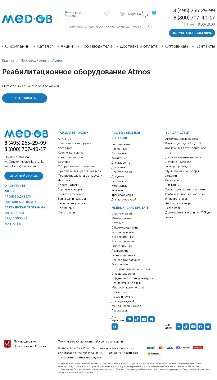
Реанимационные (123, 255)
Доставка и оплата (139, 46)
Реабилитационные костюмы (185, 194)
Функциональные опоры (182, 171)
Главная (8, 60)
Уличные (117, 190)
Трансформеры (122, 195)
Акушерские (120, 250)
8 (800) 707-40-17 (194, 18)
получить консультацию (192, 33)
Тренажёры (66, 208)
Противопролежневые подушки (80, 175)
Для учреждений (123, 301)
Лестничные (120, 181)
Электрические (122, 172)
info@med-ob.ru (25, 166)
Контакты (205, 46)
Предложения (15, 218)
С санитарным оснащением (131, 269)
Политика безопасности (75, 341)
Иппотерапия (67, 212)
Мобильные (119, 185)
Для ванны (119, 167)
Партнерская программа (24, 207)
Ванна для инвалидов (72, 198)
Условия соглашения (110, 341)
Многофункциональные (128, 287)
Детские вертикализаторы (183, 157)
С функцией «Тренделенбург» (132, 278)
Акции (67, 46)
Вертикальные (121, 144)
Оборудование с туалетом (76, 166)
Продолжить (25, 98)
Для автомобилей (124, 199)
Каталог (45, 46)
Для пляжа (65, 180)
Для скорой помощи (126, 260)
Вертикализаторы (70, 189)
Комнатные (119, 158)
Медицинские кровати (130, 207)
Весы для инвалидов (72, 203)
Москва (71, 16)
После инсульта (122, 297)
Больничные (120, 264)
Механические (122, 218)
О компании (17, 46)
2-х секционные (123, 232)
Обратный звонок (24, 175)
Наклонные (119, 149)
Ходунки (171, 175)
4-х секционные (123, 241)
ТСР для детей (177, 132)
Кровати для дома (70, 194)
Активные (64, 139)
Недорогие (119, 292)
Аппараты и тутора (178, 203)
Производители (96, 46)
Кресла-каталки (68, 185)
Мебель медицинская (126, 306)
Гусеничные (119, 153)
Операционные (122, 246)
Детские (117, 223)
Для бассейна (121, 162)
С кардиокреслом (124, 273)
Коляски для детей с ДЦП (183, 143)
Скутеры (64, 162)
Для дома (118, 176)
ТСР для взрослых (73, 132)
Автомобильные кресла (181, 139)
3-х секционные (123, 237)
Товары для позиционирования (186, 189)
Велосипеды (173, 180)
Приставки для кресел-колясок (79, 171)
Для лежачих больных (126, 283)
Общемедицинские (125, 227)
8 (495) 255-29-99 (194, 11)
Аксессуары (120, 310)
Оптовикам (176, 46)
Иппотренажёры (176, 198)
